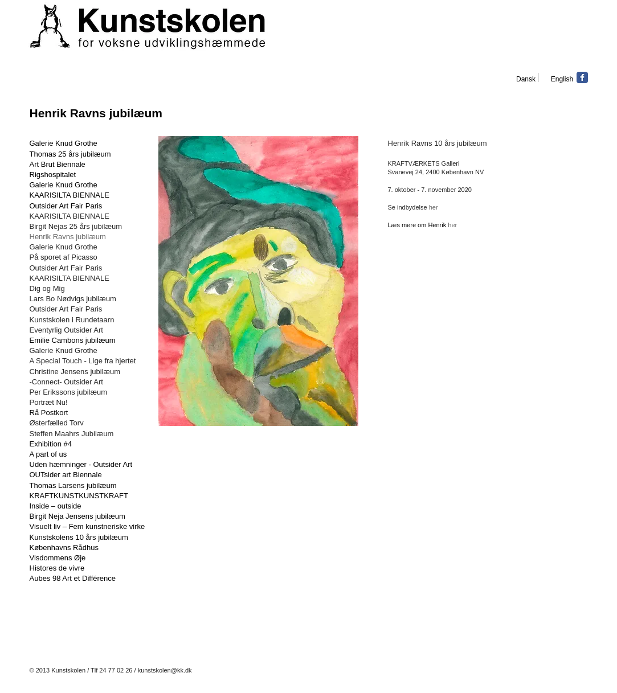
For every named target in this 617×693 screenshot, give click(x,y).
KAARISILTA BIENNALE (69, 195)
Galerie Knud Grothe (63, 185)
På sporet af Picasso (63, 257)
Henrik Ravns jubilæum (68, 236)
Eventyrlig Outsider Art (66, 330)
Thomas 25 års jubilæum (70, 154)
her (433, 207)
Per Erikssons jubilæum (69, 392)
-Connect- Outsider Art (66, 382)
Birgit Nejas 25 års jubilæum (76, 226)
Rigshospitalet (53, 174)
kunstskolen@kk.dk (165, 670)
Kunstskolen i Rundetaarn (73, 319)
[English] (562, 79)
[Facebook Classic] (582, 77)
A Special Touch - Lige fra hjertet (83, 360)
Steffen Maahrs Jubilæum (72, 433)
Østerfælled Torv (57, 423)
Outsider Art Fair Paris (66, 268)
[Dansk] (526, 79)
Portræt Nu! (49, 402)
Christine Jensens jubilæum (75, 371)
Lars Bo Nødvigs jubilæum (73, 298)
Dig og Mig (47, 288)
